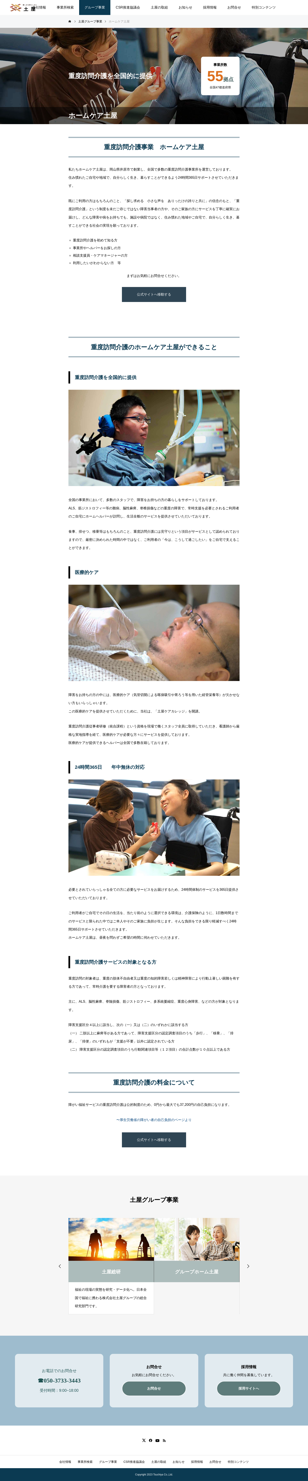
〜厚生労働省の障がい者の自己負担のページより (154, 1120)
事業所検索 (65, 7)
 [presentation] (60, 1266)
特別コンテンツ (264, 7)
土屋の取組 (159, 7)
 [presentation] (248, 1266)
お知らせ (185, 7)
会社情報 (39, 7)
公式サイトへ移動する (154, 294)
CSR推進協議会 (128, 7)
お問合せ (234, 7)
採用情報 (210, 7)
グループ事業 (94, 7)
